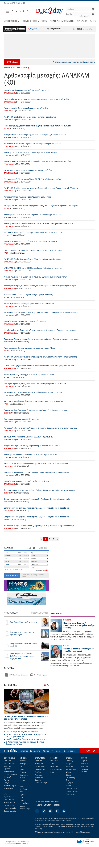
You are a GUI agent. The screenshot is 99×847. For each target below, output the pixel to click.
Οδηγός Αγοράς (40, 766)
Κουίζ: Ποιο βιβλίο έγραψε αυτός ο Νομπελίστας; (27, 739)
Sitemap (46, 751)
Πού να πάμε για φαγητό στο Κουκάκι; (22, 732)
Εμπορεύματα (24, 803)
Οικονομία (23, 764)
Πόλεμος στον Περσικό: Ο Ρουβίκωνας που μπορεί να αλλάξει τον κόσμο (79, 625)
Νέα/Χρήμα (39, 764)
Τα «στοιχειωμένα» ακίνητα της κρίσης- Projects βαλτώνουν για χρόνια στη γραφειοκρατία (40, 490)
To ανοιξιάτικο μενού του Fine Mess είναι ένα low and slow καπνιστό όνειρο (26, 717)
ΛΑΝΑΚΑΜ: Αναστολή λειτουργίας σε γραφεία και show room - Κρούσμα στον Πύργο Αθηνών (41, 312)
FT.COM (66, 645)
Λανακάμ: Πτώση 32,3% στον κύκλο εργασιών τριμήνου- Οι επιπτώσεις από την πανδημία (40, 286)
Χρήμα (22, 800)
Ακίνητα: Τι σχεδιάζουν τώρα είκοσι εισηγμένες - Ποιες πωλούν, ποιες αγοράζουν (36, 463)
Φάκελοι (69, 772)
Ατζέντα (68, 786)
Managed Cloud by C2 (22, 843)
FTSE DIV (7, 564)
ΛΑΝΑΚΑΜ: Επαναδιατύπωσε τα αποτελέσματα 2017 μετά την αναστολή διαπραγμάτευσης (40, 357)
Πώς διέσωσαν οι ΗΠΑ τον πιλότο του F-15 (23, 644)
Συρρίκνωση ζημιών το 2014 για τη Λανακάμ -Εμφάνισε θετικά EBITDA (32, 446)
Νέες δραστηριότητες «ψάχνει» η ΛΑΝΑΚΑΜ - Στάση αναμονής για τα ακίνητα (35, 383)
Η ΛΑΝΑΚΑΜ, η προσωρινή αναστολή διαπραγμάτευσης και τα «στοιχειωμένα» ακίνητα (39, 366)
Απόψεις (69, 764)
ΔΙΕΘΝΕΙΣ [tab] (43, 548)
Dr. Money (69, 761)
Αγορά (22, 766)
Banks (6, 558)
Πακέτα (6, 780)
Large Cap (8, 555)
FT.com (38, 805)
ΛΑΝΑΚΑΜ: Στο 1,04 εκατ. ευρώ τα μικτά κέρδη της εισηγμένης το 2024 (32, 144)
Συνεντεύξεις (70, 766)
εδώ (79, 29)
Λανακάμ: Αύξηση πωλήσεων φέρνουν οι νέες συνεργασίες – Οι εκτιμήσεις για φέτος (37, 161)
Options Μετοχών (10, 811)
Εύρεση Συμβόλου (10, 774)
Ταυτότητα (24, 751)
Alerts (53, 764)
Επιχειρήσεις (24, 775)
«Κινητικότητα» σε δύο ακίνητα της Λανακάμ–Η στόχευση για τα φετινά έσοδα (35, 135)
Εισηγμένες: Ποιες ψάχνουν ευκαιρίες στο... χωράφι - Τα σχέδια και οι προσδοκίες (36, 508)
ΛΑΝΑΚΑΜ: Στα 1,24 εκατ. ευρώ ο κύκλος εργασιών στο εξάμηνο (30, 117)
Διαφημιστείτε (69, 751)
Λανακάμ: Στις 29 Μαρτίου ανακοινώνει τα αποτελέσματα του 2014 (30, 455)
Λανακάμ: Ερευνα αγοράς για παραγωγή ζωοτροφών (25, 321)
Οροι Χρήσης (56, 751)
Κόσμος (22, 769)
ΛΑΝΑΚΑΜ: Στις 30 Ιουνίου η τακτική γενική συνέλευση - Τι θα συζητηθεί (33, 392)
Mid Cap (7, 561)
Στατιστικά (7, 777)
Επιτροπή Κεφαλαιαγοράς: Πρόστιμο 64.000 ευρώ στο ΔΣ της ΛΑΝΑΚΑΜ (33, 232)
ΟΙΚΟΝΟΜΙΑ (8, 342)
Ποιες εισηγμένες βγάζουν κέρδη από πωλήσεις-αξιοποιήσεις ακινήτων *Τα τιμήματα (37, 126)
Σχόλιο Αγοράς (9, 771)
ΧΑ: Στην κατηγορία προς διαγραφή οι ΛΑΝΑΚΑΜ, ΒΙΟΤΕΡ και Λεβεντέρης (34, 401)
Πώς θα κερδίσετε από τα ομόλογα (23, 622)
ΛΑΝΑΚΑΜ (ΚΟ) (23, 68)
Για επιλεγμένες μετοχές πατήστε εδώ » (33, 576)
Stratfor (47, 805)
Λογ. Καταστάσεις (57, 769)
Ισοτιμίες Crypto (25, 809)
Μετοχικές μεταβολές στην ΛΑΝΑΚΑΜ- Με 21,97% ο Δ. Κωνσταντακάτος (33, 179)
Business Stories (71, 791)
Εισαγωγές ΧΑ (40, 769)
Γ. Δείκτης (7, 553)
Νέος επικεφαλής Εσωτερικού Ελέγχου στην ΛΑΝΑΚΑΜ (26, 108)
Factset (56, 805)
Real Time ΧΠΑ (9, 764)
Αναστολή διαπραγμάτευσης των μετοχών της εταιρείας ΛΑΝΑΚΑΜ (30, 375)
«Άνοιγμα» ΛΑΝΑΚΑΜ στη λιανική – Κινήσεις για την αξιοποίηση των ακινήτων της (37, 472)
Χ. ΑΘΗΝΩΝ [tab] (31, 548)
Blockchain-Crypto (41, 783)
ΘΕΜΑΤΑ (7, 520)
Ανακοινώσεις (9, 788)
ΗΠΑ (21, 792)
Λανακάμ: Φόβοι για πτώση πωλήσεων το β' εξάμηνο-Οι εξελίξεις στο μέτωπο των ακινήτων (40, 428)
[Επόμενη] (58, 539)
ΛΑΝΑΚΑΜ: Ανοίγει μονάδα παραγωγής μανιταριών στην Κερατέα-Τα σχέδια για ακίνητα (39, 526)
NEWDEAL (67, 620)
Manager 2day (71, 769)
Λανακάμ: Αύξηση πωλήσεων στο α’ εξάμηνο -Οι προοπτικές (28, 197)
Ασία (21, 797)
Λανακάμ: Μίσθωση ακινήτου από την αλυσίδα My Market (27, 90)
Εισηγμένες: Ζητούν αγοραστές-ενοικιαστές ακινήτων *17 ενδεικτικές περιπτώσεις (36, 410)
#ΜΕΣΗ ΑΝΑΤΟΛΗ (12, 21)
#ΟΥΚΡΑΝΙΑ (82, 21)
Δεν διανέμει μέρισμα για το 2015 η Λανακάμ (22, 419)
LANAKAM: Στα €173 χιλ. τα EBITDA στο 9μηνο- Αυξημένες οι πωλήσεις (33, 268)
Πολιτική (22, 778)
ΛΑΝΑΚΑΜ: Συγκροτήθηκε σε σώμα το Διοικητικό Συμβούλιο (28, 170)
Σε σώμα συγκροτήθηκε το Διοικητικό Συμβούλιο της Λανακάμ (28, 437)
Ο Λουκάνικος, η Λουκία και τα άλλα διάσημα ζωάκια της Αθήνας (25, 743)
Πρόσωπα (38, 761)
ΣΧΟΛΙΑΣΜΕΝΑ (39, 613)
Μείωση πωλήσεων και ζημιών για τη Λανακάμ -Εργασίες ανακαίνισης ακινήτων (35, 277)
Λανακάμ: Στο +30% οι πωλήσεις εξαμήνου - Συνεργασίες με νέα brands (32, 215)
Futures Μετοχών (10, 808)
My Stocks (54, 761)
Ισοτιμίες (22, 806)
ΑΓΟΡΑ (6, 129)
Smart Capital (70, 794)
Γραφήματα (54, 766)
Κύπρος (22, 781)
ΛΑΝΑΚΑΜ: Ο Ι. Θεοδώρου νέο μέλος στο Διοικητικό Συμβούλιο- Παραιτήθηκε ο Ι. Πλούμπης (41, 188)
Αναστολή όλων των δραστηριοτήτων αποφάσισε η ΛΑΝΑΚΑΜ (29, 304)
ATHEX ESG (8, 567)
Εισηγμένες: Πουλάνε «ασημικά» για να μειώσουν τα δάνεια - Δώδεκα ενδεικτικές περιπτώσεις (41, 339)
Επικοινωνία (35, 751)
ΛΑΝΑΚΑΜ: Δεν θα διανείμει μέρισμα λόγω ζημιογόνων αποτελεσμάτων (32, 259)
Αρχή (88, 751)
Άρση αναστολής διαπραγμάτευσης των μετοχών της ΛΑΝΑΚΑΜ (29, 348)
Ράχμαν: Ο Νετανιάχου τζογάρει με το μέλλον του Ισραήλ (78, 650)
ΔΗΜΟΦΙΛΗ (11, 613)
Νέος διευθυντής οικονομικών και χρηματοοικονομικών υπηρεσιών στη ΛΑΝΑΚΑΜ (36, 99)
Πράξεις (7, 783)
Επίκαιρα (23, 772)
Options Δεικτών (9, 805)
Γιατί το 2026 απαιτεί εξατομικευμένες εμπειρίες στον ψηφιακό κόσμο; (26, 735)
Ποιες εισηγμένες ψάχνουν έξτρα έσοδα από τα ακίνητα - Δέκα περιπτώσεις (34, 250)
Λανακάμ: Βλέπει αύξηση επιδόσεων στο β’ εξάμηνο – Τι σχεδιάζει (30, 241)
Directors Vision (71, 788)
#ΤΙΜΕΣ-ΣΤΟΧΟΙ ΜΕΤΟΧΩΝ (35, 21)
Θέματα (68, 775)
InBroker (68, 820)
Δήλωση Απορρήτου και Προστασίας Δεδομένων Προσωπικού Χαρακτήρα (62, 832)
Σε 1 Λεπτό (23, 789)
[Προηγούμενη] (42, 539)
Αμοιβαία (38, 772)
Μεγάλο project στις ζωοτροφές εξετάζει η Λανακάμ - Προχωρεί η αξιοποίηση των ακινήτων (40, 330)
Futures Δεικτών (9, 802)
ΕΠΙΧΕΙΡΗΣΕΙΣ (9, 93)
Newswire (23, 761)
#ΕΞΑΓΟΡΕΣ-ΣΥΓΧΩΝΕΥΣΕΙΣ (62, 21)
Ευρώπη (23, 795)
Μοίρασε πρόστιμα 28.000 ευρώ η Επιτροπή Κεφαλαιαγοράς (28, 295)
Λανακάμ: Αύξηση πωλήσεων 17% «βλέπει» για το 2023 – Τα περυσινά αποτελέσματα (38, 224)
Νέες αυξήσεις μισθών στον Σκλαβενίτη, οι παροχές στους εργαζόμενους (22, 656)
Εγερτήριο (69, 783)
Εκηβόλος (84, 764)
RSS (52, 772)
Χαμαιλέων (85, 761)
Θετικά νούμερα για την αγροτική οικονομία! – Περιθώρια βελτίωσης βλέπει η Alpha (37, 499)
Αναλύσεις (38, 775)
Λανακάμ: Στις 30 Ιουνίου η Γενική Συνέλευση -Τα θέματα (26, 481)
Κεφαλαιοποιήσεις (10, 786)
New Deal (84, 766)
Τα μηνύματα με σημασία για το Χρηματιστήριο (22, 633)
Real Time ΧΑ (9, 761)
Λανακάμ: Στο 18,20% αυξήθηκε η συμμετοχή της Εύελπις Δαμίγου (30, 152)
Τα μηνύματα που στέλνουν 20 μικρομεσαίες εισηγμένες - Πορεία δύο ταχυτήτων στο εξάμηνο (41, 206)
